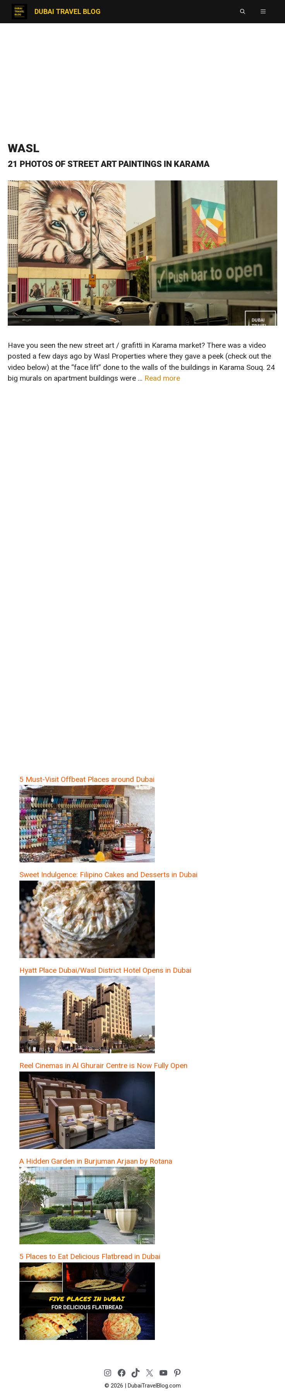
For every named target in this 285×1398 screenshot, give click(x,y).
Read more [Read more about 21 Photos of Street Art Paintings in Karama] (162, 378)
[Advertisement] (142, 79)
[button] (242, 11)
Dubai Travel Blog (67, 11)
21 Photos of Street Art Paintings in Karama (108, 164)
